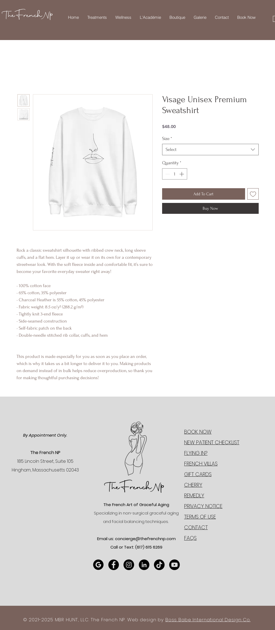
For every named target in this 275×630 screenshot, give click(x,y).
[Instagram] (128, 564)
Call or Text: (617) (128, 547)
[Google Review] (98, 564)
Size (167, 138)
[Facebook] (113, 564)
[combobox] (210, 149)
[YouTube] (174, 564)
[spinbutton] (174, 174)
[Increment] (182, 174)
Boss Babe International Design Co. (208, 619)
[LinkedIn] (144, 564)
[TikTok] (159, 564)
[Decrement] (167, 174)
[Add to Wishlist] (253, 194)
